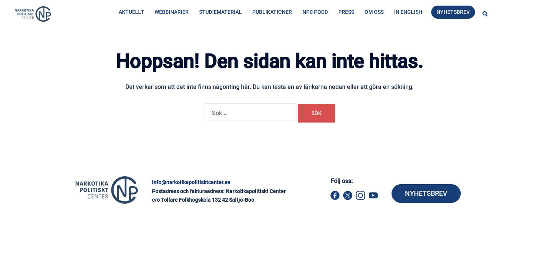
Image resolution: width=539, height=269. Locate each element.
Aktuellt (131, 12)
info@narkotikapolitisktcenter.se (191, 182)
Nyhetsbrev (453, 12)
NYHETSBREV (426, 193)
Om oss (374, 12)
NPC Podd (315, 12)
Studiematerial (220, 12)
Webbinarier (172, 12)
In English (408, 12)
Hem (116, 43)
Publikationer (272, 12)
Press (346, 12)
